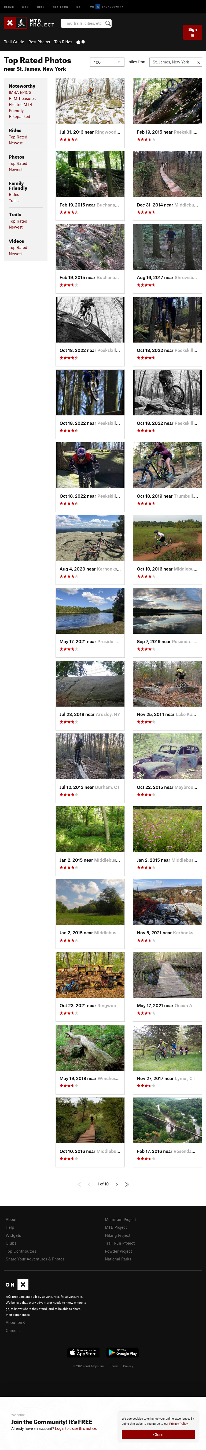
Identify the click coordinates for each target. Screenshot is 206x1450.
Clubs (11, 1243)
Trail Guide (14, 41)
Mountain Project (120, 1219)
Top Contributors (21, 1251)
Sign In (192, 32)
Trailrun (60, 6)
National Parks (118, 1258)
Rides (14, 194)
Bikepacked (19, 116)
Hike (41, 6)
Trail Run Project (120, 1243)
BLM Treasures (22, 98)
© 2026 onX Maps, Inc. (89, 1366)
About (11, 1219)
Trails (14, 200)
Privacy (128, 1366)
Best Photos (39, 41)
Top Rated (18, 136)
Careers (13, 1330)
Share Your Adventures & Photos (35, 1258)
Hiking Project (117, 1235)
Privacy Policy (178, 1424)
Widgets (13, 1235)
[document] (158, 1427)
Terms (114, 1366)
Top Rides (63, 41)
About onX (15, 1322)
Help (10, 1227)
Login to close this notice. (76, 1428)
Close (158, 1434)
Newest (16, 142)
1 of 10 (103, 1183)
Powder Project (118, 1251)
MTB (25, 6)
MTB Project (116, 1227)
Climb (9, 6)
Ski (79, 6)
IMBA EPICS (20, 92)
